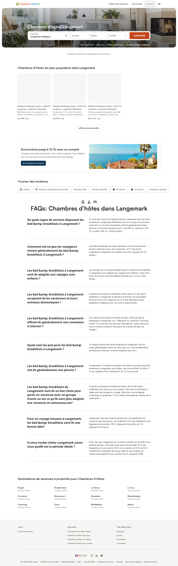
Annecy (120, 535)
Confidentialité (89, 562)
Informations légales (133, 562)
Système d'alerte (150, 562)
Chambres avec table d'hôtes (79, 531)
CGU (79, 562)
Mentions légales (68, 562)
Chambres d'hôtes (86, 45)
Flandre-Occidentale (114, 45)
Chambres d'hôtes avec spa (78, 535)
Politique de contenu (105, 562)
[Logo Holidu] (28, 4)
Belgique (100, 45)
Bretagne (120, 531)
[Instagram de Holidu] (92, 555)
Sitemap (119, 562)
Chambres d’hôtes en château (79, 539)
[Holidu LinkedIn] (97, 555)
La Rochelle (121, 543)
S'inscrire (150, 4)
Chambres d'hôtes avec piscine (79, 543)
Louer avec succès (25, 531)
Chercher (139, 35)
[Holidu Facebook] (102, 555)
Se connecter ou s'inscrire (33, 163)
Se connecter (137, 4)
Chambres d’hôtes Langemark (137, 45)
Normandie (121, 539)
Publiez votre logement (118, 4)
